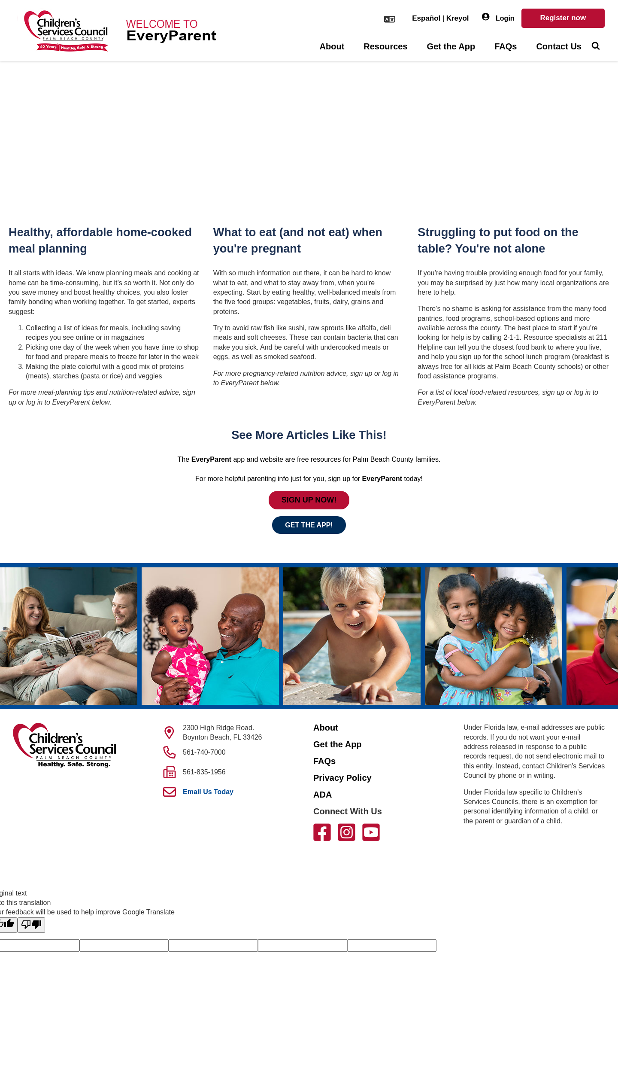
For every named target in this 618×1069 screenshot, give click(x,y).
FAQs (505, 46)
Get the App (451, 46)
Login (498, 17)
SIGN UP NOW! (309, 500)
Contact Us (559, 46)
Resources (385, 46)
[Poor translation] (31, 925)
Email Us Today (208, 791)
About (332, 46)
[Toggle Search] (595, 46)
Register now (563, 18)
